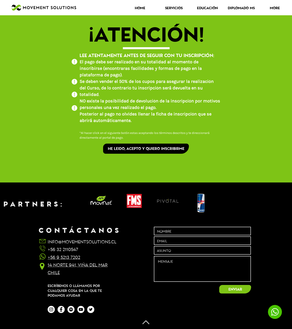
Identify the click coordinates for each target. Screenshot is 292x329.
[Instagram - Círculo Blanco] (51, 309)
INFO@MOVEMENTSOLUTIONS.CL (82, 241)
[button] (174, 7)
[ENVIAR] (235, 289)
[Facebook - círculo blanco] (61, 309)
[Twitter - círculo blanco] (90, 309)
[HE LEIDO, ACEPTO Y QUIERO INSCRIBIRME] (146, 149)
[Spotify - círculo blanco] (71, 309)
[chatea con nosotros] (274, 312)
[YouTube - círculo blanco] (80, 309)
